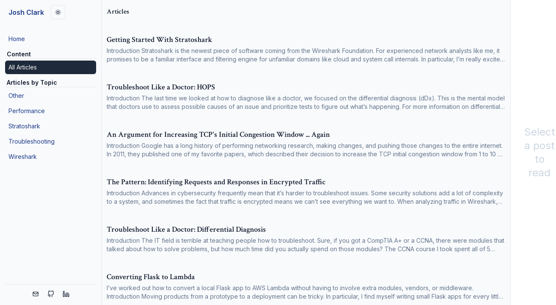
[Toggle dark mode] (58, 12)
